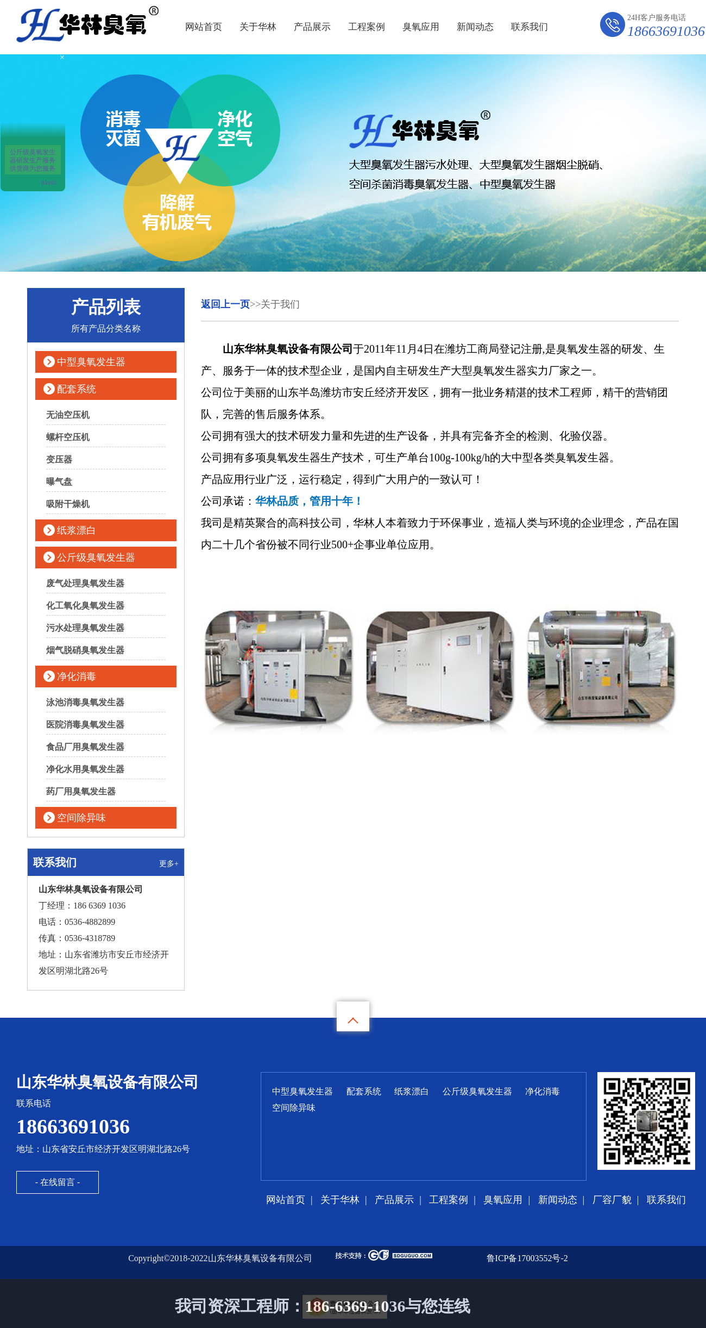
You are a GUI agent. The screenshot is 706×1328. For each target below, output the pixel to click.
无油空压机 (68, 414)
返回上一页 (225, 304)
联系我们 (529, 27)
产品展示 (312, 27)
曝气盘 (59, 481)
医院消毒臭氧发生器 (85, 724)
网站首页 (203, 27)
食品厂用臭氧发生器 (85, 746)
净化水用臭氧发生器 (85, 769)
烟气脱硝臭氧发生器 (85, 650)
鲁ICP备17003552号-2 (527, 1258)
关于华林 (257, 27)
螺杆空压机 (68, 437)
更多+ (169, 864)
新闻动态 (475, 27)
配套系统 (76, 389)
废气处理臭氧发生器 (85, 583)
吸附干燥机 (68, 504)
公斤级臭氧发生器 (96, 557)
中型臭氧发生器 (91, 361)
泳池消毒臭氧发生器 (85, 702)
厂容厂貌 (612, 1199)
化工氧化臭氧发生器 (85, 605)
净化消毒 (76, 676)
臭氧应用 (420, 27)
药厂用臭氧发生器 (81, 791)
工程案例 (366, 27)
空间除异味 (81, 817)
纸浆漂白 (76, 530)
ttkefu (48, 182)
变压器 (59, 459)
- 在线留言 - (57, 1182)
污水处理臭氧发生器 (85, 627)
